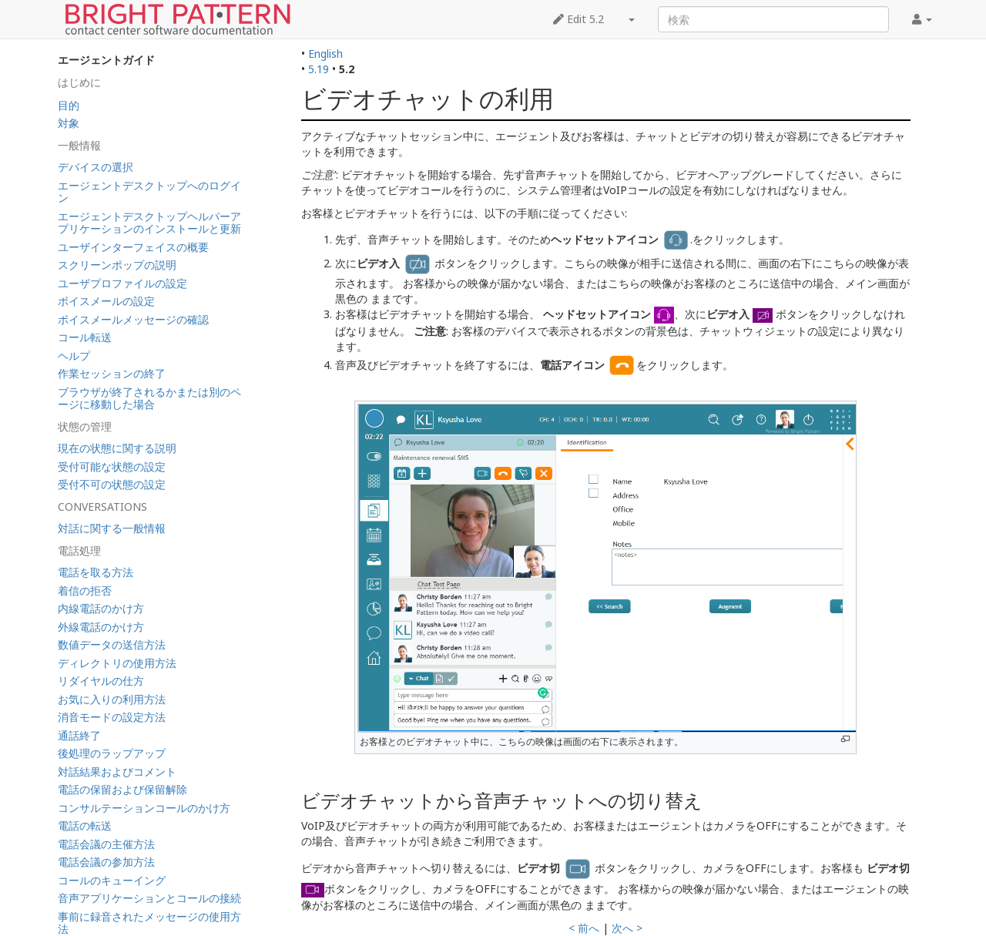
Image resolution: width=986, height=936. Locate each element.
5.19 (318, 69)
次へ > (627, 928)
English (325, 53)
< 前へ (583, 928)
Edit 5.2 (578, 19)
